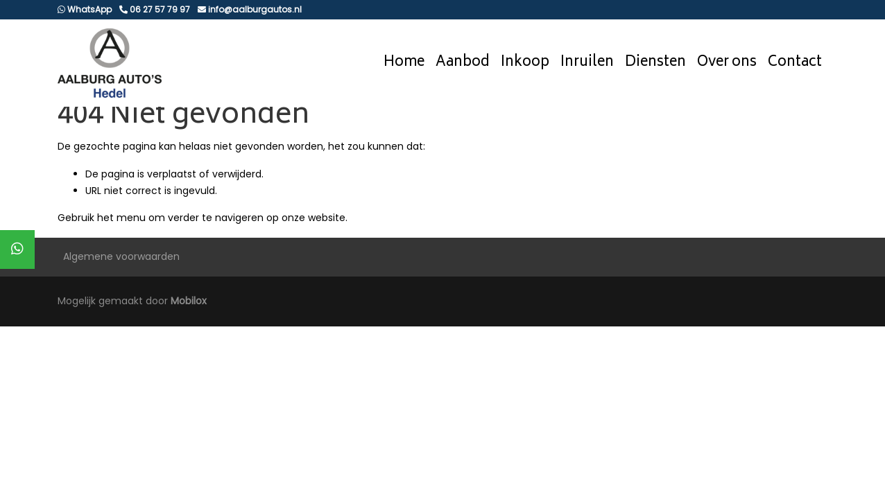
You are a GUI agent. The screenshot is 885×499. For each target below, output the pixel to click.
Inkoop (525, 63)
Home (404, 63)
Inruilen (587, 63)
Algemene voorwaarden (121, 256)
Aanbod (463, 63)
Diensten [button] (655, 63)
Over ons (727, 63)
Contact (795, 63)
